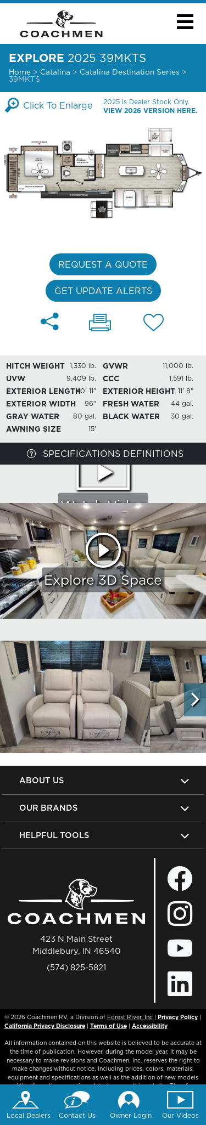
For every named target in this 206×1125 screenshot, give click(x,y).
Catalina (55, 71)
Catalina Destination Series (131, 71)
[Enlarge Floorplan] (103, 172)
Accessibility (150, 1026)
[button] (184, 21)
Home (20, 71)
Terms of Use (108, 1026)
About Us (41, 780)
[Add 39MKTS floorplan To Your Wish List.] (153, 324)
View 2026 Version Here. (150, 110)
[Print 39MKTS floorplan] (100, 323)
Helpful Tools (54, 835)
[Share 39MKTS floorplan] (50, 321)
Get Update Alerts (103, 291)
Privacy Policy (178, 1017)
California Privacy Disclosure (44, 1026)
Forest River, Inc (130, 1017)
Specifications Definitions (105, 454)
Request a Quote (103, 264)
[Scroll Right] (195, 699)
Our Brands (48, 807)
